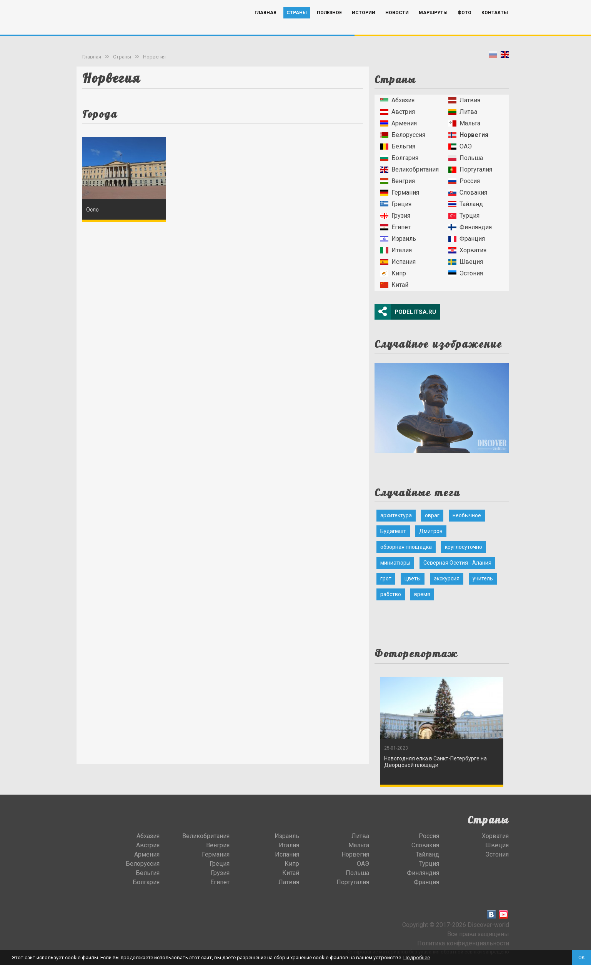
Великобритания (409, 169)
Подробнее (416, 957)
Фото (464, 24)
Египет (395, 227)
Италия (396, 250)
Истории (363, 24)
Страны (296, 24)
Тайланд (465, 204)
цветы (413, 578)
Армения (398, 123)
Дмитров (431, 531)
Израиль (398, 238)
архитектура (396, 515)
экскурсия (446, 578)
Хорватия (467, 250)
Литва (462, 111)
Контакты (494, 24)
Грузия (395, 215)
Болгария (399, 158)
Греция (395, 204)
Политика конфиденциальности (463, 943)
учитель (483, 578)
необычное (467, 515)
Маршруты (433, 24)
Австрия (397, 111)
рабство (390, 594)
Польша (465, 158)
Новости (397, 24)
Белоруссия (402, 134)
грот (385, 578)
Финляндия (470, 227)
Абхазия (397, 100)
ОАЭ (460, 146)
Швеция (465, 261)
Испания (398, 261)
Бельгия (397, 146)
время (422, 594)
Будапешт (393, 531)
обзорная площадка (406, 547)
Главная (265, 24)
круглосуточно (463, 547)
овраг (432, 515)
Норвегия (154, 57)
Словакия (467, 192)
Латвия (464, 100)
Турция (463, 215)
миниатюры (395, 563)
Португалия (470, 169)
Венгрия (397, 181)
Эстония (465, 273)
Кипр (393, 273)
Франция (466, 238)
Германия (399, 192)
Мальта (464, 123)
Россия (464, 181)
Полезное (329, 24)
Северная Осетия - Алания (457, 563)
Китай (394, 284)
